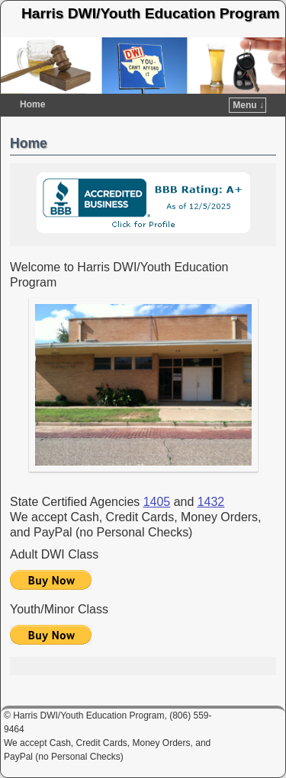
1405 (157, 501)
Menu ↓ (248, 105)
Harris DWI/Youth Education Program (150, 13)
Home (32, 104)
